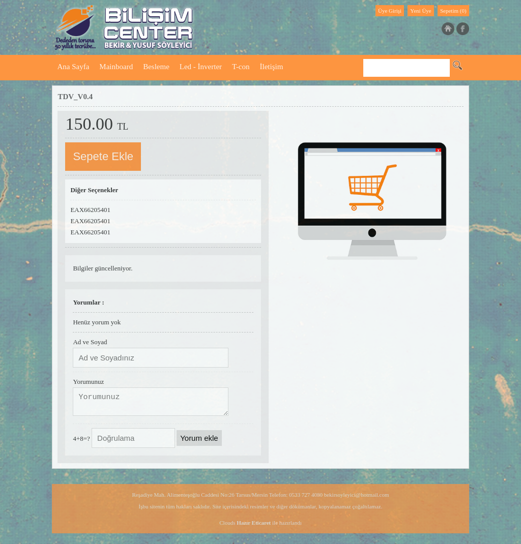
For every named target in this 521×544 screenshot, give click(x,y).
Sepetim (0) (453, 11)
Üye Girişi (389, 11)
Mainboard (116, 67)
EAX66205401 (90, 210)
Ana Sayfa (73, 67)
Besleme (156, 67)
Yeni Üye (420, 11)
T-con (240, 67)
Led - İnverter (201, 67)
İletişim (271, 67)
